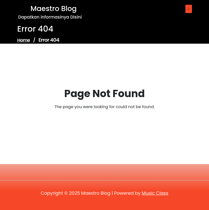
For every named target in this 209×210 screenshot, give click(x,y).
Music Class (155, 193)
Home (23, 40)
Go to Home (101, 121)
